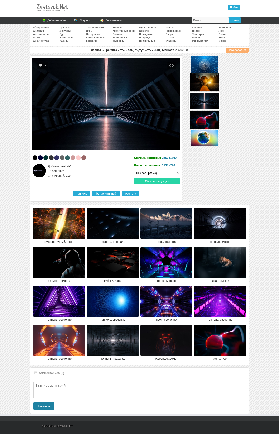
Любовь (118, 34)
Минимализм (200, 40)
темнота (130, 193)
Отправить (44, 406)
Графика (65, 27)
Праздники (146, 34)
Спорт (169, 34)
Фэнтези (197, 27)
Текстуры (198, 34)
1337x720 (168, 165)
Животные (66, 37)
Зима (222, 37)
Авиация (38, 30)
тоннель (81, 193)
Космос (117, 27)
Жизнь (64, 40)
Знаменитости (95, 27)
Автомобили (41, 34)
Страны (170, 37)
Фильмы (171, 40)
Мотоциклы (120, 37)
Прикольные (147, 40)
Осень (222, 34)
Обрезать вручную (157, 181)
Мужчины (119, 40)
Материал (225, 27)
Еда (62, 34)
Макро (196, 37)
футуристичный (106, 193)
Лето (222, 30)
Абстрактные (41, 27)
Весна (222, 40)
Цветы (196, 30)
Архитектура (41, 40)
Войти (234, 7)
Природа (144, 37)
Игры (89, 30)
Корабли (91, 40)
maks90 (66, 166)
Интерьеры (93, 34)
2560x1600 (169, 157)
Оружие (144, 30)
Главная (95, 50)
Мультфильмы (148, 27)
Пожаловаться (237, 50)
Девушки (65, 30)
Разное (170, 27)
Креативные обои (124, 30)
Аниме (37, 37)
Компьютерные (95, 37)
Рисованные (173, 30)
